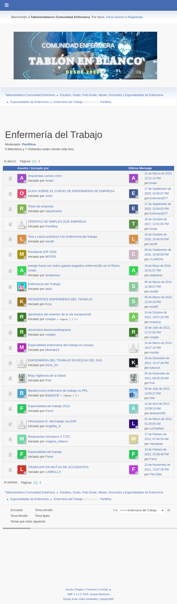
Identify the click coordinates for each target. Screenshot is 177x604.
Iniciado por (40, 168)
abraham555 (157, 413)
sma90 (153, 291)
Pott (48, 380)
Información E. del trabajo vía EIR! (52, 421)
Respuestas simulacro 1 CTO (49, 436)
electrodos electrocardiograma (49, 330)
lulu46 (49, 241)
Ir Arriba (10, 482)
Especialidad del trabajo (45, 452)
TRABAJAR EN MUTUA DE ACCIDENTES (58, 467)
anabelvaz (52, 275)
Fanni (49, 411)
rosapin (50, 319)
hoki (152, 398)
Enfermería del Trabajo (44, 284)
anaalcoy (155, 322)
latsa (48, 289)
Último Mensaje (142, 168)
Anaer (49, 180)
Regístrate (135, 17)
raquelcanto (53, 211)
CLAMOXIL (156, 259)
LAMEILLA (53, 472)
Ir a (115, 510)
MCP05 (50, 256)
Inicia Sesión (115, 17)
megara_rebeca (56, 441)
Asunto (22, 168)
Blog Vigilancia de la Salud (47, 375)
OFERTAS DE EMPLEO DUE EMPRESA (57, 221)
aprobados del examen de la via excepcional (59, 314)
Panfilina (105, 102)
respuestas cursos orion (45, 176)
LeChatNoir (156, 428)
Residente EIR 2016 (42, 252)
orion (49, 196)
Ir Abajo (10, 161)
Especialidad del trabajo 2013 (49, 406)
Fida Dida (155, 474)
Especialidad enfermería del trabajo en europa (60, 345)
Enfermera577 (158, 198)
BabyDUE (52, 395)
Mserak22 (52, 350)
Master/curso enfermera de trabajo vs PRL (58, 390)
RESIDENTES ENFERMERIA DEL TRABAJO (60, 299)
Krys (48, 304)
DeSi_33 (51, 365)
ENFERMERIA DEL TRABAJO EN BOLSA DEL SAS (65, 360)
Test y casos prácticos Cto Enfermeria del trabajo (62, 236)
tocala (153, 228)
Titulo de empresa (40, 206)
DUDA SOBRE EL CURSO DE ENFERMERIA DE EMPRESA (71, 191)
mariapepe (156, 443)
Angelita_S (53, 426)
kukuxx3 (154, 367)
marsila (154, 352)
